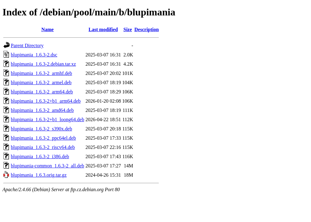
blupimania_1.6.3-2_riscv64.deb (43, 147)
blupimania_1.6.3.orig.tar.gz (39, 175)
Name (47, 29)
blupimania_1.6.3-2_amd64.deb (42, 110)
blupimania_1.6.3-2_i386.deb (40, 156)
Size (127, 29)
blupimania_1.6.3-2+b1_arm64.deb (46, 101)
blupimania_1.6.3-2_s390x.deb (41, 128)
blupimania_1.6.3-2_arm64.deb (42, 91)
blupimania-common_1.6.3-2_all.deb (47, 165)
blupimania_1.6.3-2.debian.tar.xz (43, 64)
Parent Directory (27, 45)
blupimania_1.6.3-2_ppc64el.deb (43, 138)
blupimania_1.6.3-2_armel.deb (41, 82)
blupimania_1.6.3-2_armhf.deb (41, 73)
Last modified (103, 29)
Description (147, 29)
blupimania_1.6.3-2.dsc (34, 54)
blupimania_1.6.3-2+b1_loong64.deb (47, 119)
